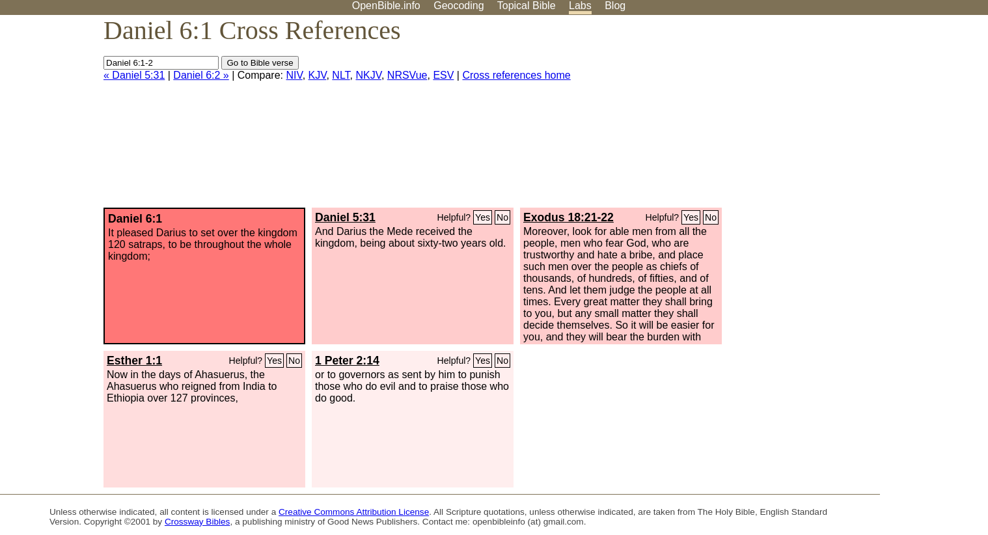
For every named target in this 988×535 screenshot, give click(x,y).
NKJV (368, 75)
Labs (580, 5)
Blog (615, 5)
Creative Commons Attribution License (354, 512)
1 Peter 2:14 (347, 360)
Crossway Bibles (197, 522)
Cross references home (516, 75)
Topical (526, 5)
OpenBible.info (386, 5)
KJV (318, 75)
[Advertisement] (856, 116)
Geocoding (458, 5)
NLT (341, 75)
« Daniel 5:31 (134, 75)
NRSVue (407, 75)
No (502, 217)
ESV (443, 75)
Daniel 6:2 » (200, 75)
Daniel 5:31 (345, 217)
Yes (482, 217)
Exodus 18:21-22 (568, 217)
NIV (294, 75)
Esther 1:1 (134, 360)
